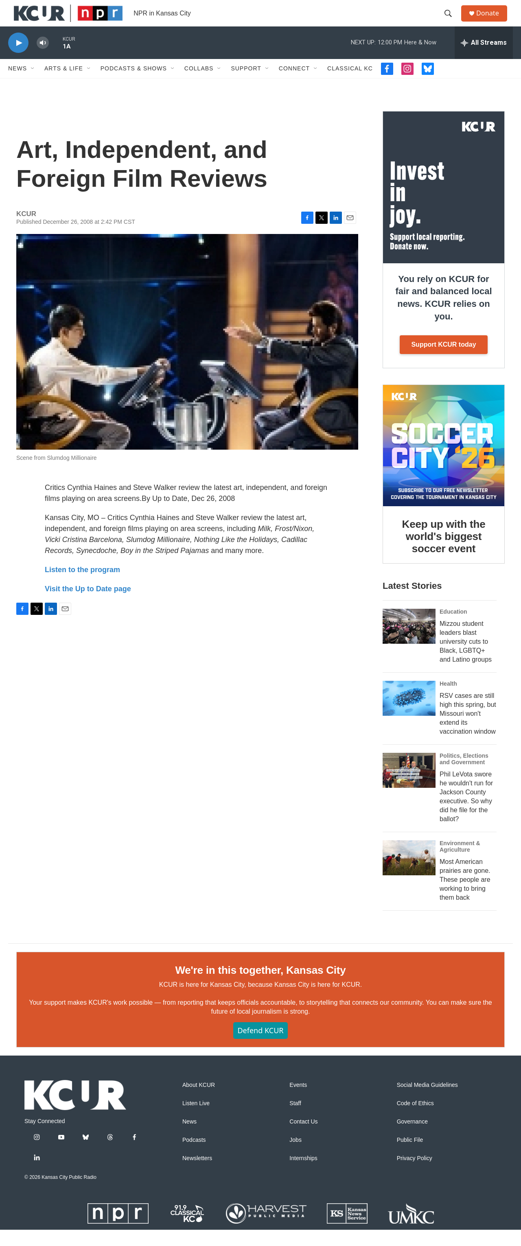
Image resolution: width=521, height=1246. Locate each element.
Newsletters (197, 1175)
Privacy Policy (414, 1175)
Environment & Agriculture (460, 862)
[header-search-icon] (451, 21)
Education (453, 628)
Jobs (295, 1156)
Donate (492, 21)
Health (448, 700)
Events (298, 1101)
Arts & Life (63, 84)
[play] (18, 59)
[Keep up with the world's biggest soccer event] (443, 461)
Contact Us (303, 1138)
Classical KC (350, 84)
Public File (410, 1156)
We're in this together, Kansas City (260, 986)
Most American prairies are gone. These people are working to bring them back (465, 895)
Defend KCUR (260, 1046)
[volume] (43, 59)
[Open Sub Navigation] (33, 84)
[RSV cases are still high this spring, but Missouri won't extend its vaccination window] (409, 714)
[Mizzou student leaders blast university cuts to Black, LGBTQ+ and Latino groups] (409, 642)
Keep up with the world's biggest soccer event (444, 552)
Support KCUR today (443, 360)
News (17, 84)
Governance (412, 1138)
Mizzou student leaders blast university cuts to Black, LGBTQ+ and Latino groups (466, 657)
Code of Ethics (415, 1120)
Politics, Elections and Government (464, 775)
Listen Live (196, 1120)
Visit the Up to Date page (88, 605)
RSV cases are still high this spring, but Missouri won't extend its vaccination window (468, 729)
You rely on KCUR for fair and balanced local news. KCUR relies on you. (443, 314)
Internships (303, 1175)
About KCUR (198, 1101)
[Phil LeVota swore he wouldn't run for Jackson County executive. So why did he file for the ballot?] (409, 786)
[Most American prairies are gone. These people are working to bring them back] (409, 874)
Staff (295, 1120)
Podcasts (194, 1156)
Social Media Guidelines (427, 1101)
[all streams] (484, 59)
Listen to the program (82, 586)
